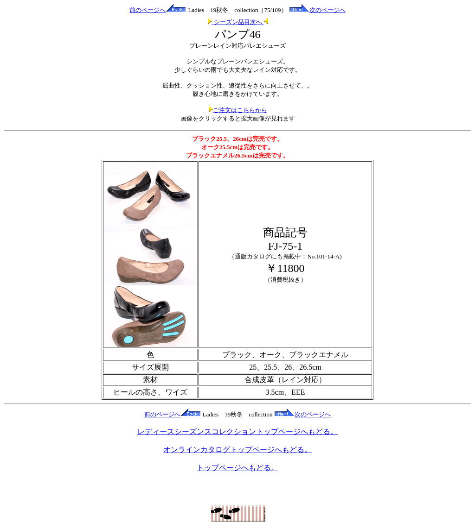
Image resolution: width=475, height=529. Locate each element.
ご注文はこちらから (237, 110)
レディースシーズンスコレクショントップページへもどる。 (237, 431)
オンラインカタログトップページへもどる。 (237, 449)
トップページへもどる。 (237, 468)
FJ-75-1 (285, 246)
